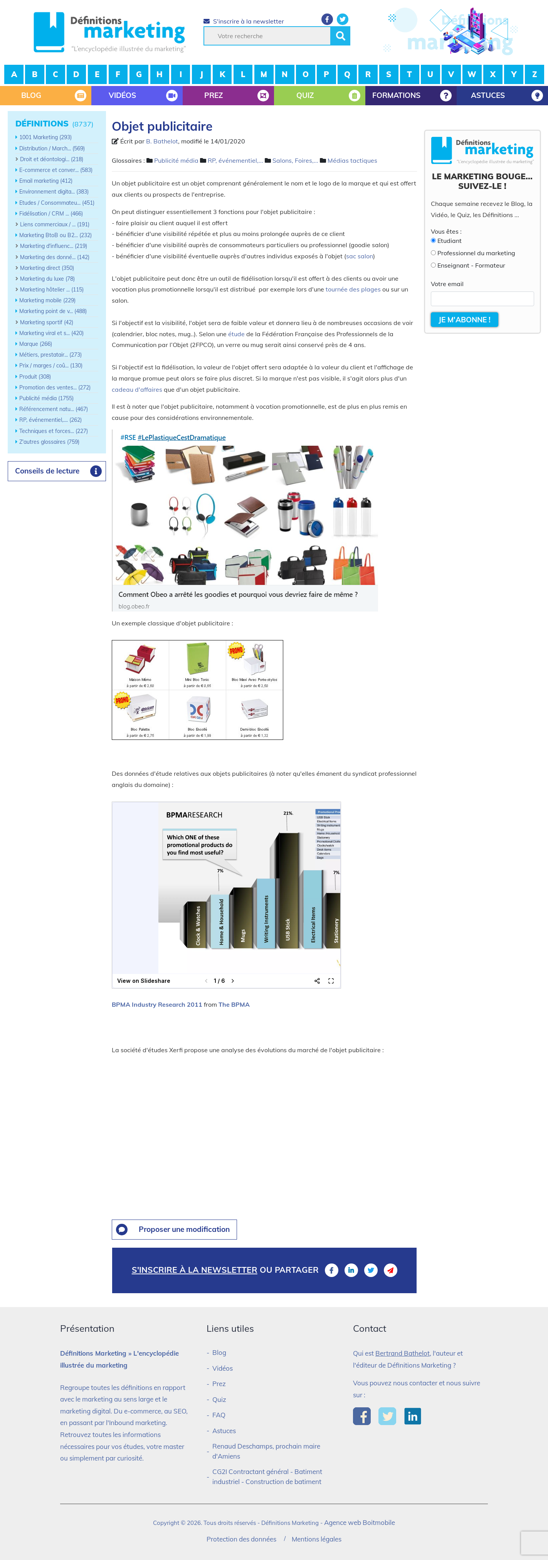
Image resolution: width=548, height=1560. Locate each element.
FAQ (218, 1415)
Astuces (224, 1431)
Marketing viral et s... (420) (51, 333)
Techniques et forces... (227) (53, 431)
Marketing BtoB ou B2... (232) (55, 235)
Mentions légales (316, 1539)
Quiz (219, 1399)
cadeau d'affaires (137, 389)
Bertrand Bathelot (402, 1353)
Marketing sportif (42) (46, 322)
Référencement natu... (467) (53, 409)
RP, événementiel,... (235, 160)
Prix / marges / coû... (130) (50, 365)
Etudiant (449, 240)
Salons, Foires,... (295, 160)
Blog (219, 1352)
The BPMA (234, 1004)
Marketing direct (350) (47, 267)
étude (236, 334)
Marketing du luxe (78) (47, 278)
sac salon (359, 256)
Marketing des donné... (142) (54, 257)
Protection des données (241, 1539)
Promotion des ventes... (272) (55, 387)
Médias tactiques (352, 160)
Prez (219, 1384)
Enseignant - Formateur (471, 265)
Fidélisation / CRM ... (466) (51, 213)
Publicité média (176, 160)
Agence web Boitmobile (359, 1522)
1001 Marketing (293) (45, 137)
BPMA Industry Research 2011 (157, 1004)
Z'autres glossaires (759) (49, 441)
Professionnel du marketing (476, 253)
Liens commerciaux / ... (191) (54, 224)
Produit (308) (35, 376)
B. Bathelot (162, 141)
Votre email (447, 284)
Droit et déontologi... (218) (51, 159)
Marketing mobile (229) (47, 300)
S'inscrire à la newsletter (243, 21)
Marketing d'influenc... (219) (53, 246)
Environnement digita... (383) (54, 191)
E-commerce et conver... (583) (55, 170)
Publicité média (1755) (46, 398)
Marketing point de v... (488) (53, 311)
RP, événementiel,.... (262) (50, 419)
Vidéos (222, 1368)
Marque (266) (35, 343)
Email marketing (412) (45, 180)
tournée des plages (353, 289)
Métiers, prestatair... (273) (50, 354)
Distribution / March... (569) (52, 148)
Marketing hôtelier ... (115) (52, 289)
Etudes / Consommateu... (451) (56, 202)
